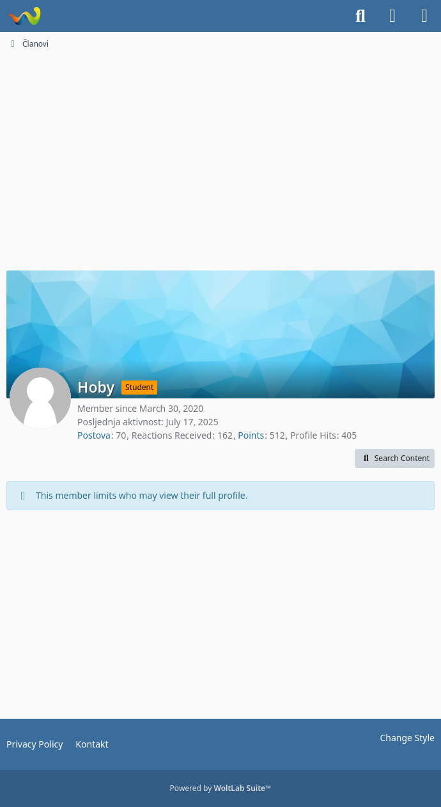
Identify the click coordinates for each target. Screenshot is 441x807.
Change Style (407, 738)
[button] (395, 458)
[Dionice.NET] (24, 16)
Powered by (221, 788)
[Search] (360, 16)
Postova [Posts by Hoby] (94, 435)
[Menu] (424, 16)
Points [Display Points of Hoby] (251, 435)
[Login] (392, 16)
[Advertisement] (220, 165)
